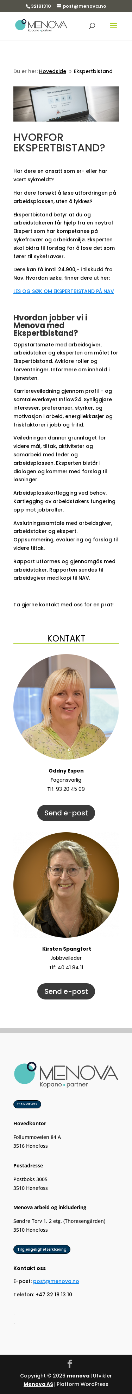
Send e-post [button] (66, 813)
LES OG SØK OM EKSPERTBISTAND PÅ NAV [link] (63, 291)
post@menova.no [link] (56, 1281)
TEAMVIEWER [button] (27, 1104)
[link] (41, 25)
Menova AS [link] (38, 1384)
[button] (113, 30)
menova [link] (78, 1375)
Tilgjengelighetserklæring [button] (42, 1249)
